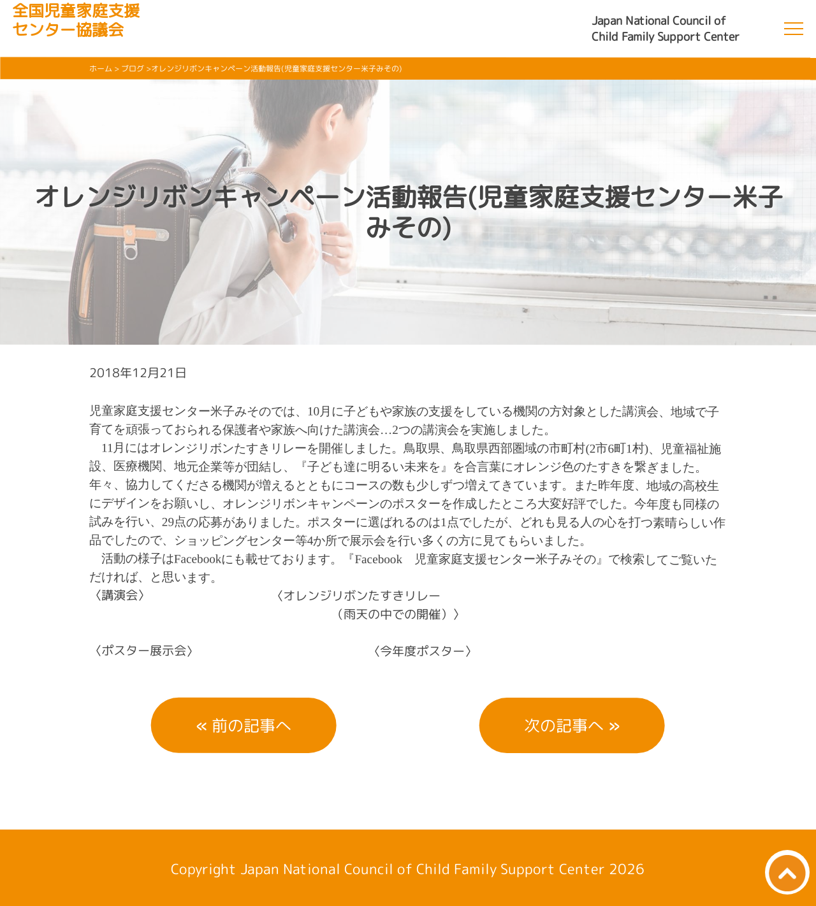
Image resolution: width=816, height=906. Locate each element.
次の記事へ (564, 725)
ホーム (100, 68)
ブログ (132, 68)
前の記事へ (251, 725)
